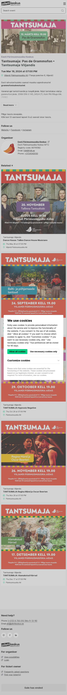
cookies (21, 325)
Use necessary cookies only (43, 351)
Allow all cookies (17, 351)
